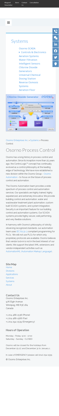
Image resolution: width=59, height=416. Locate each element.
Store (17, 3)
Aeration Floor (27, 89)
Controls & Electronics (33, 52)
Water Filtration (28, 59)
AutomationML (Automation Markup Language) (29, 251)
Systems (19, 41)
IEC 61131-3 (21, 231)
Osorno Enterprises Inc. (17, 140)
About (9, 285)
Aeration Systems (29, 56)
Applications (12, 274)
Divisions (10, 271)
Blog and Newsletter (9, 4)
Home (9, 267)
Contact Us (24, 4)
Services (10, 278)
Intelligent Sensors (29, 63)
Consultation (34, 3)
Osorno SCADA (27, 48)
